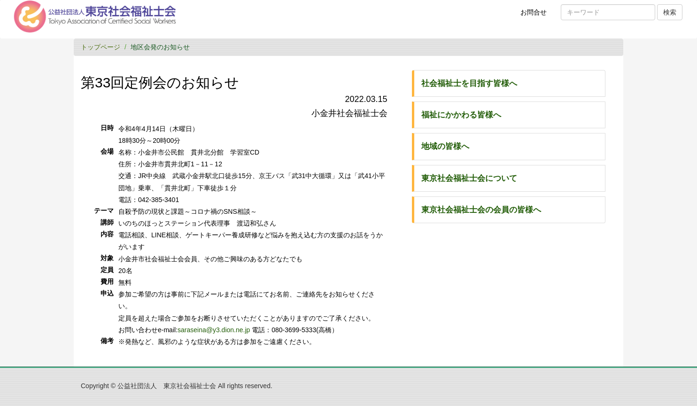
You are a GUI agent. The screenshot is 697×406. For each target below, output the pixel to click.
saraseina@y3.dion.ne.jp (214, 330)
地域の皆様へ (445, 146)
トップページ (100, 47)
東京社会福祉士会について (469, 178)
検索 (669, 12)
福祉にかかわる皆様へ (461, 114)
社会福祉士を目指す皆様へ (469, 83)
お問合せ (536, 15)
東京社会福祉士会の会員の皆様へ (481, 209)
